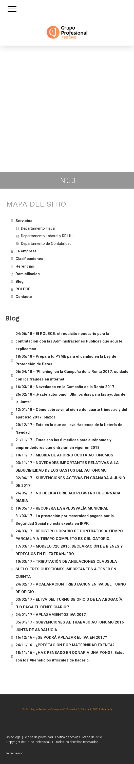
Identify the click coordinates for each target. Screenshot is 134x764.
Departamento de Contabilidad (46, 243)
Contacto (23, 296)
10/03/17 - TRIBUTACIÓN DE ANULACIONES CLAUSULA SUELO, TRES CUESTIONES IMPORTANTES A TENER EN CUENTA (66, 569)
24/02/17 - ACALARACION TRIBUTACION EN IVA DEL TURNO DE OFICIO (70, 588)
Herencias (24, 266)
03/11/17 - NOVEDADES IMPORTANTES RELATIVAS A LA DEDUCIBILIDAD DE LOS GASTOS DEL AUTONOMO (67, 466)
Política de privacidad (38, 737)
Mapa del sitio (92, 737)
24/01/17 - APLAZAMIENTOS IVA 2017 (50, 614)
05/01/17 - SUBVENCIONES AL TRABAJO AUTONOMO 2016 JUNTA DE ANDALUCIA (69, 626)
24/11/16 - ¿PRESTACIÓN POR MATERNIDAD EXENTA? (64, 645)
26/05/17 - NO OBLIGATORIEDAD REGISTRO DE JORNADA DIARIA (68, 497)
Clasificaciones (29, 258)
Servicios (23, 220)
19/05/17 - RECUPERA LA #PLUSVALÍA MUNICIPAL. (62, 508)
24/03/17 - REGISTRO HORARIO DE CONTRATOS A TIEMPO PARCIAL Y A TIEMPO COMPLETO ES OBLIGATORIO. (69, 535)
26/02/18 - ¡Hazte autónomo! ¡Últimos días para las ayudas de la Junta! (70, 398)
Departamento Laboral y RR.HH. (47, 236)
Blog (19, 281)
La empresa (25, 251)
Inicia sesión (14, 753)
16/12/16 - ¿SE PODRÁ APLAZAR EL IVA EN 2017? (61, 637)
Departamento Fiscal (38, 228)
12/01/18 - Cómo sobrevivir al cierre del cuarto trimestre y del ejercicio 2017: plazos (71, 413)
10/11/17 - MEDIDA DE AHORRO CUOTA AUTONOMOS (64, 455)
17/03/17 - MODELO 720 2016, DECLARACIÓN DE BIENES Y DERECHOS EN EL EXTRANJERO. (69, 550)
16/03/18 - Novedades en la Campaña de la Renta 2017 (64, 387)
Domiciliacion (27, 274)
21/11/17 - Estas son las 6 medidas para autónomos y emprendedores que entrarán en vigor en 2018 (63, 444)
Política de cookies (67, 737)
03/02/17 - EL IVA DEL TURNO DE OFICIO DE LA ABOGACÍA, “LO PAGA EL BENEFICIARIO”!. (69, 603)
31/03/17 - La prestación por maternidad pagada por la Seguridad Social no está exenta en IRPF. (64, 520)
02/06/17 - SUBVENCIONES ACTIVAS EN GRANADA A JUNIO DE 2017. (70, 482)
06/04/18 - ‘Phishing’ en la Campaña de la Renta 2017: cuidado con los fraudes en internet (71, 375)
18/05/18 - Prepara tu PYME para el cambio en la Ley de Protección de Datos (65, 360)
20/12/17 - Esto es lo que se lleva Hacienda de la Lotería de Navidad (68, 429)
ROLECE (22, 289)
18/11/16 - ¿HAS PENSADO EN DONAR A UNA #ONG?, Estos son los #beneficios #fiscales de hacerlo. (69, 656)
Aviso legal (13, 737)
